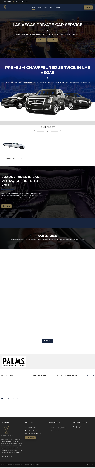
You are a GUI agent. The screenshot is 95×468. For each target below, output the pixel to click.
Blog (51, 7)
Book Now (88, 7)
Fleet (45, 7)
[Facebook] (74, 428)
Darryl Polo (36, 465)
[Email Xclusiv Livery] (20, 2)
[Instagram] (77, 428)
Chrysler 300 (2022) (15, 162)
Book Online (47, 343)
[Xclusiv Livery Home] (5, 7)
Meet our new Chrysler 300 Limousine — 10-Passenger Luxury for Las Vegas (60, 430)
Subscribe (30, 438)
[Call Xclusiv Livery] (6, 2)
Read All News (90, 378)
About (40, 7)
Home (33, 7)
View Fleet (52, 40)
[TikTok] (80, 428)
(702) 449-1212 (42, 331)
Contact (57, 7)
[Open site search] (91, 2)
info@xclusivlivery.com (35, 434)
